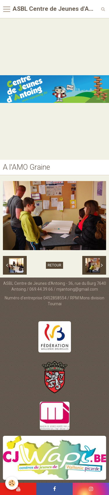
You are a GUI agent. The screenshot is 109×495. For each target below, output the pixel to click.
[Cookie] (11, 483)
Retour (54, 265)
